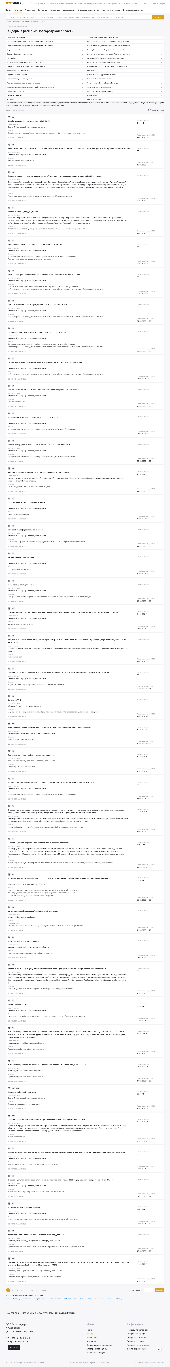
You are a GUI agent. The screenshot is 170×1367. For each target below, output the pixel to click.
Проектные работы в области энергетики (26, 1049)
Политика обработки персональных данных (89, 1362)
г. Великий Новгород (13, 1299)
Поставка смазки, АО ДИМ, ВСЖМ (23, 211)
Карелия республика (113, 854)
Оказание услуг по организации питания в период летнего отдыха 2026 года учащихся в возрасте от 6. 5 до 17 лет (60, 672)
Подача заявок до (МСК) (146, 135)
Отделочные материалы (18, 514)
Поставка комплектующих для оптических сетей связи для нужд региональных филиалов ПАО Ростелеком (57, 968)
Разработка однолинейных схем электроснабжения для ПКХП (36, 1234)
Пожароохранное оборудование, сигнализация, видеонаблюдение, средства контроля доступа (49, 596)
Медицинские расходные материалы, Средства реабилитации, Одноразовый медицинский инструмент (54, 712)
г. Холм (100, 1299)
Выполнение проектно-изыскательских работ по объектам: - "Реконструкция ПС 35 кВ (47, 1064)
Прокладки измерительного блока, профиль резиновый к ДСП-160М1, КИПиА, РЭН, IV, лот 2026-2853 (53, 782)
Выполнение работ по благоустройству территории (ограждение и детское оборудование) (49, 727)
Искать (158, 17)
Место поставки (14, 125)
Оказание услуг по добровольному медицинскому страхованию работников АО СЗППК (47, 1119)
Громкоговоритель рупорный (21, 585)
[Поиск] (31, 3)
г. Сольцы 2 (109, 1299)
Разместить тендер (111, 10)
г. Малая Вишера (70, 1299)
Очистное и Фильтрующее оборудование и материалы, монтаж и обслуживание (43, 286)
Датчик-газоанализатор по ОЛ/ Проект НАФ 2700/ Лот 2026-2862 (37, 332)
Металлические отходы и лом (20, 624)
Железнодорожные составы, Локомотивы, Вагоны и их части (34, 1164)
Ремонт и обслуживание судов (21, 160)
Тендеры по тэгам (135, 1341)
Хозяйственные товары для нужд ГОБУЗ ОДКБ (29, 121)
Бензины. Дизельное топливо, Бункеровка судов (29, 487)
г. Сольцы (119, 1299)
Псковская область (102, 478)
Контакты (42, 10)
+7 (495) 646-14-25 (18, 1338)
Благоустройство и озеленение (21, 739)
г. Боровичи (27, 1299)
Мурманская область (115, 1128)
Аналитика (30, 10)
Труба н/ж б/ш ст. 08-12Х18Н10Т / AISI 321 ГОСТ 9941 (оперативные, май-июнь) (43, 390)
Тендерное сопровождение (62, 10)
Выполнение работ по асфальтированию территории (32, 755)
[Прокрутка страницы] (159, 1350)
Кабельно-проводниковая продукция (24, 1104)
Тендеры (18, 10)
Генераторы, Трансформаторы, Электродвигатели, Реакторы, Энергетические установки (46, 541)
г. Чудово (58, 1299)
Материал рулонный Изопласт (21, 557)
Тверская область (61, 223)
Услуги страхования (16, 1136)
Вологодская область (119, 818)
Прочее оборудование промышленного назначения (30, 259)
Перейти (159, 1290)
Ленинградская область (42, 223)
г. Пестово (82, 1299)
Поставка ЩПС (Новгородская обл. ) (24, 941)
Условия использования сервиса (149, 1362)
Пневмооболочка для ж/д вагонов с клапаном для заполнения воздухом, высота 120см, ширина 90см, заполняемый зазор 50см (66, 1152)
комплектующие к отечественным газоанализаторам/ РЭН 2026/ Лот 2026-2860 (44, 274)
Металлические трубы (17, 401)
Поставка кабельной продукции (22, 1092)
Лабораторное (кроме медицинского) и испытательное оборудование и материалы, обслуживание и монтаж (55, 289)
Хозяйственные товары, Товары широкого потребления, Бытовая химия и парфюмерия (46, 133)
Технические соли (15, 657)
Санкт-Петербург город (26, 481)
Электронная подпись (88, 10)
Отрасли (11, 131)
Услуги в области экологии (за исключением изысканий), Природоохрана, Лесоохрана (45, 827)
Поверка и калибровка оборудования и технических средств (34, 1276)
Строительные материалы (19, 569)
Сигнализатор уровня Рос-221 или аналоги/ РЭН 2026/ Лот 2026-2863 (39, 445)
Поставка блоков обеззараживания (24, 1207)
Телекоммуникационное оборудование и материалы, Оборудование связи (40, 196)
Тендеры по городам (136, 1333)
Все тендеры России (136, 1348)
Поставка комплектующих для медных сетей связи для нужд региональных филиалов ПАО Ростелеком (55, 176)
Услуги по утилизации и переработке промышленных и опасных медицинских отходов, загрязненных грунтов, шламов (60, 862)
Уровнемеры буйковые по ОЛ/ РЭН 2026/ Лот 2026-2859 (33, 417)
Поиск (8, 10)
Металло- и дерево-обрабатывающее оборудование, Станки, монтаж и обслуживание (45, 925)
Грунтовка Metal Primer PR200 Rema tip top (26, 502)
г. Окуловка (92, 1299)
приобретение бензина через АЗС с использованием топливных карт (39, 472)
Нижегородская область (103, 648)
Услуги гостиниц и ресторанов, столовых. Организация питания (36, 684)
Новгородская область (35, 127)
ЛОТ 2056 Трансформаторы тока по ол (25, 530)
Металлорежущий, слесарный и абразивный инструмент (33, 911)
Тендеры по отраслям (137, 1337)
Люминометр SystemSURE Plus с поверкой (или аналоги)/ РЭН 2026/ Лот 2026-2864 (45, 362)
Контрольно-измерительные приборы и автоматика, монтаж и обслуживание (42, 256)
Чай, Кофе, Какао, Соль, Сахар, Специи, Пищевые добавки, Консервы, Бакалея (41, 893)
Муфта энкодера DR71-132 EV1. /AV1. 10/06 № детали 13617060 (36, 244)
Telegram (14, 1347)
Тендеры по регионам (137, 1330)
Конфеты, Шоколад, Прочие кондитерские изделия (30, 895)
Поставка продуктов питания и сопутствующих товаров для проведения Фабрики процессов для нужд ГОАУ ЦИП (59, 878)
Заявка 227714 (14, 700)
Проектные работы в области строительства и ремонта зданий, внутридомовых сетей (46, 1246)
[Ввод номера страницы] (148, 1290)
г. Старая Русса (39, 1299)
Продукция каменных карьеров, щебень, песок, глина (31, 953)
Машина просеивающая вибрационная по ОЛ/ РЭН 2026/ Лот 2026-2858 (40, 304)
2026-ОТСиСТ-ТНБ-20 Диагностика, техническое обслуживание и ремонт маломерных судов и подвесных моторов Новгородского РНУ (69, 148)
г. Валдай (50, 1299)
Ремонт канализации (17, 1004)
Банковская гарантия (133, 10)
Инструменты (14, 923)
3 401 (32, 1290)
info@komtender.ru (17, 1341)
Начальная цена (143, 121)
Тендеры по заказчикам (138, 1345)
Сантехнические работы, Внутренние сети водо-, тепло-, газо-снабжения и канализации (46, 1016)
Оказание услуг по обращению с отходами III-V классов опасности (38, 842)
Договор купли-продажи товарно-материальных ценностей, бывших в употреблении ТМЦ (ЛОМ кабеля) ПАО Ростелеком (63, 612)
